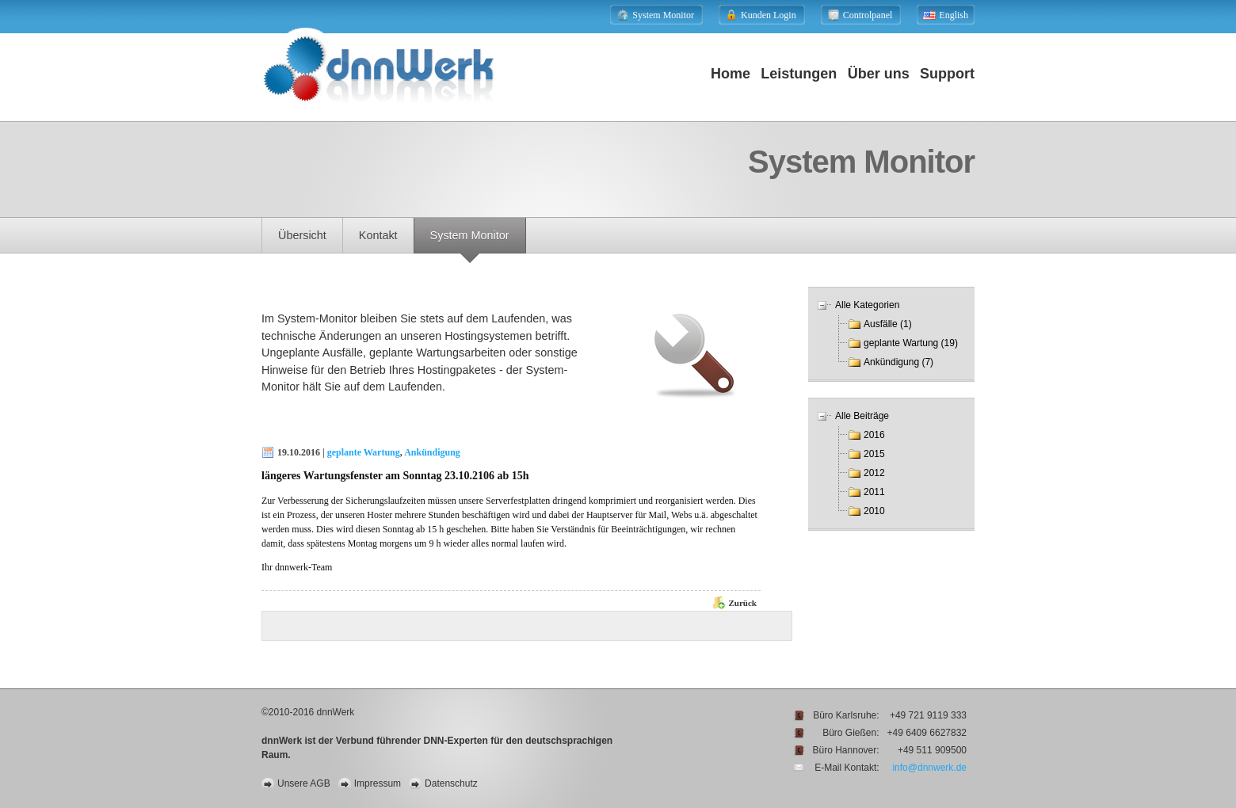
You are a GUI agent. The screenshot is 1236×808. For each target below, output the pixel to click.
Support (947, 74)
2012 (874, 472)
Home (730, 74)
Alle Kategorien (867, 305)
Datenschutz (451, 783)
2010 (874, 510)
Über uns (879, 74)
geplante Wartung (363, 452)
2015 (874, 453)
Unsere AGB (303, 783)
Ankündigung (432, 452)
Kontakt (378, 235)
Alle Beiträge (862, 415)
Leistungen (799, 74)
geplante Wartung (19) (911, 343)
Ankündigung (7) (898, 362)
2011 (874, 491)
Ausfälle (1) (888, 324)
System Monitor (469, 235)
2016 (874, 434)
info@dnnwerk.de (929, 767)
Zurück (743, 603)
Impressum (377, 783)
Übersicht (302, 235)
